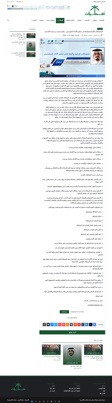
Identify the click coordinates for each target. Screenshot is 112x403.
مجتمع (42, 20)
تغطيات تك (51, 20)
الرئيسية (101, 20)
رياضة (80, 20)
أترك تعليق (72, 332)
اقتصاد (87, 20)
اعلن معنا (52, 388)
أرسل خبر (52, 391)
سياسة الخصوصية (11, 400)
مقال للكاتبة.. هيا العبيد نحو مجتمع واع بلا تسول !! (52, 357)
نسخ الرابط (64, 312)
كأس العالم (70, 20)
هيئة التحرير (21, 400)
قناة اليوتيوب (101, 388)
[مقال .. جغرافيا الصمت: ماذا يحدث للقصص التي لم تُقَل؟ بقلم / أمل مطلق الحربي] (93, 350)
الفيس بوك (102, 393)
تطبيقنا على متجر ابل (74, 388)
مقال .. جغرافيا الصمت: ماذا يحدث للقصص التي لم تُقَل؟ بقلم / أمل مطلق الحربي (93, 357)
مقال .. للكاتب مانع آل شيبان (76, 366)
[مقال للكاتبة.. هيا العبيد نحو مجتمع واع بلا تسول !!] (51, 350)
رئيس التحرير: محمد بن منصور (91, 35)
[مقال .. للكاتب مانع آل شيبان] (72, 355)
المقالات (60, 20)
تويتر (104, 391)
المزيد (34, 20)
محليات (95, 20)
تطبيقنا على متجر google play (72, 391)
